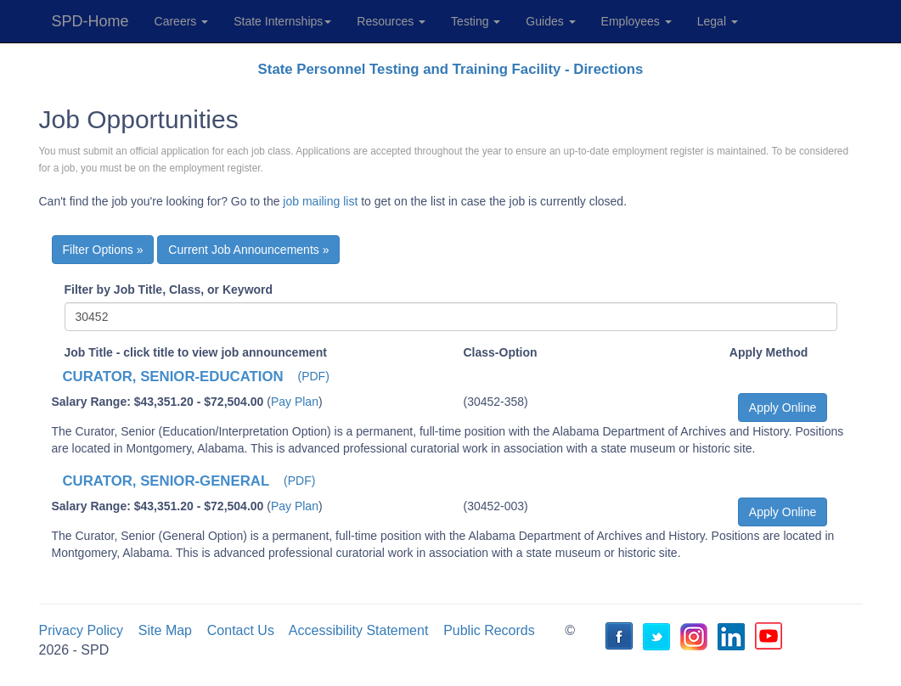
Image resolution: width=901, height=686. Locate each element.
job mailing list (320, 201)
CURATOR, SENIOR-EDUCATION (173, 376)
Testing (475, 21)
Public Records (489, 630)
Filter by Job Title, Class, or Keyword (169, 289)
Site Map (165, 630)
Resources (391, 21)
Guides (550, 21)
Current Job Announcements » (248, 249)
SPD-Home (90, 21)
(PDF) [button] (313, 376)
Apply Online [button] (782, 407)
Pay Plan (294, 401)
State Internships (282, 21)
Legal (717, 21)
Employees (636, 21)
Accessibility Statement (359, 630)
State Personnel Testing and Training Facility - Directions (451, 69)
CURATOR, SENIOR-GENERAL (166, 481)
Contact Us (240, 630)
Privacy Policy (81, 630)
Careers (182, 21)
